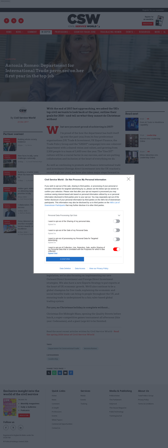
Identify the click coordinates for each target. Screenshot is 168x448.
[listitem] (84, 215)
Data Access (80, 268)
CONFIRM (65, 259)
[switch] (116, 221)
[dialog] (84, 224)
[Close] (129, 179)
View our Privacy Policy (98, 268)
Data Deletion (65, 268)
